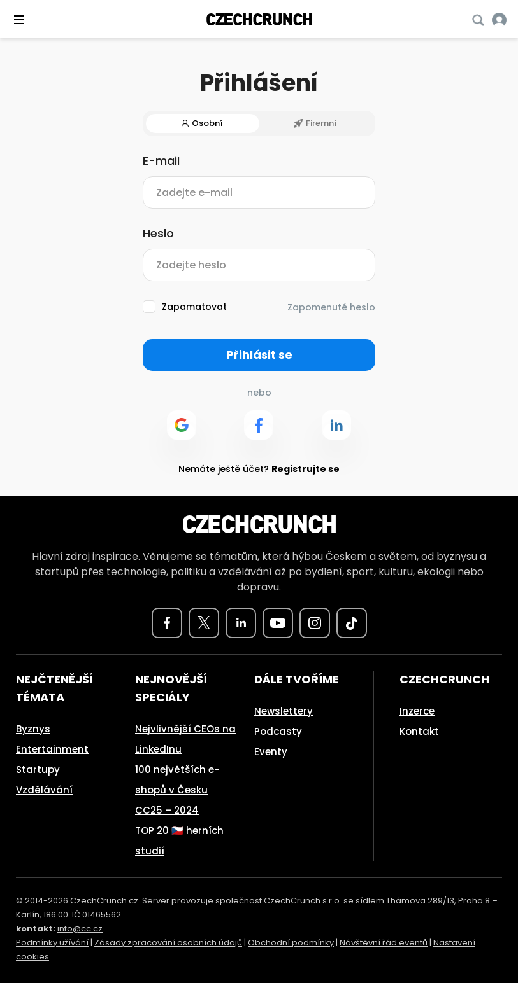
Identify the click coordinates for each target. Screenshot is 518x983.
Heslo (158, 233)
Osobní (202, 123)
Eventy (270, 751)
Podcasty (278, 731)
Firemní (315, 123)
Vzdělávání (44, 790)
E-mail (161, 161)
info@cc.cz (80, 929)
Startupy (38, 769)
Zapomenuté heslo (331, 307)
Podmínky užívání (52, 943)
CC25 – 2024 (167, 810)
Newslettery (283, 711)
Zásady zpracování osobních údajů (168, 943)
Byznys (33, 729)
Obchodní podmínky (291, 943)
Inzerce (417, 711)
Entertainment (52, 749)
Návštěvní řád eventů (384, 943)
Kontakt (419, 731)
